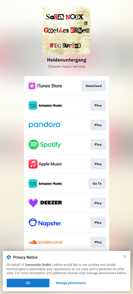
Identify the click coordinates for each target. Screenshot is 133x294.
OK (28, 283)
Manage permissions (71, 283)
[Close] (124, 256)
